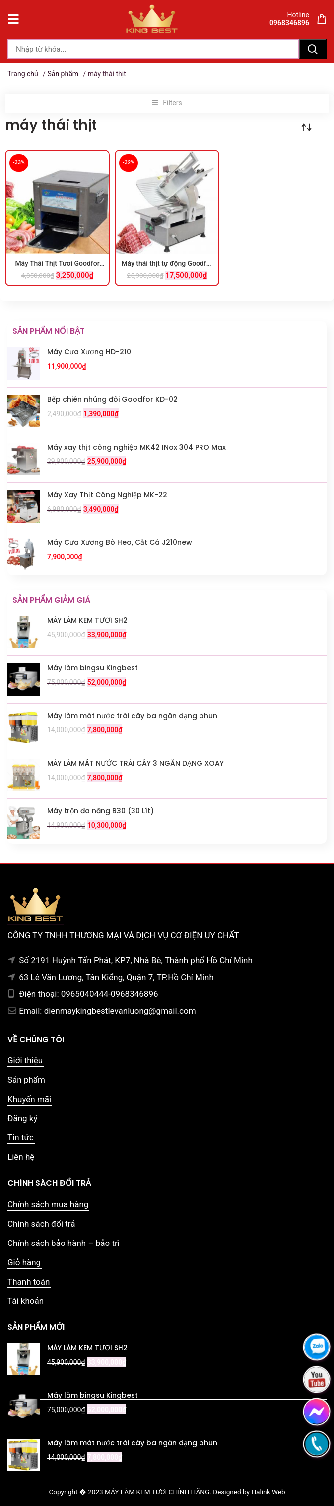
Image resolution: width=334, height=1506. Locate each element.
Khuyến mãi (29, 1099)
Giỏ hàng (24, 1262)
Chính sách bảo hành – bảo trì (63, 1243)
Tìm (313, 49)
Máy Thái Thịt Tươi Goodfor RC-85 (57, 264)
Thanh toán (28, 1282)
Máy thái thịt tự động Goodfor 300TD (167, 264)
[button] (167, 103)
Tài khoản (25, 1301)
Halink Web (268, 1492)
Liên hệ (20, 1157)
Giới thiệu (25, 1060)
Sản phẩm (62, 74)
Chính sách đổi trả (41, 1224)
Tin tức (20, 1137)
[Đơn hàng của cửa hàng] (306, 127)
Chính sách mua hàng (47, 1204)
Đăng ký (22, 1118)
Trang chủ (22, 74)
